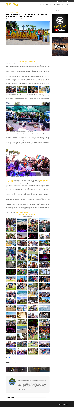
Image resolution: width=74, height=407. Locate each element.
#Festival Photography (19, 362)
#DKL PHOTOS (12, 362)
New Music (13, 368)
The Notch (43, 80)
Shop (62, 4)
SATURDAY (30, 61)
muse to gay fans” (11, 180)
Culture (53, 4)
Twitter (20, 212)
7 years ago (12, 18)
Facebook (17, 212)
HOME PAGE (21, 61)
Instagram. (26, 212)
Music (44, 4)
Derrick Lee (9, 18)
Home (40, 4)
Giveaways (58, 4)
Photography (15, 12)
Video (50, 4)
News (47, 4)
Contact (10, 1)
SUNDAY (34, 61)
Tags (7, 362)
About (6, 1)
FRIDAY (26, 61)
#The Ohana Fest (28, 362)
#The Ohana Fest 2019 (36, 362)
